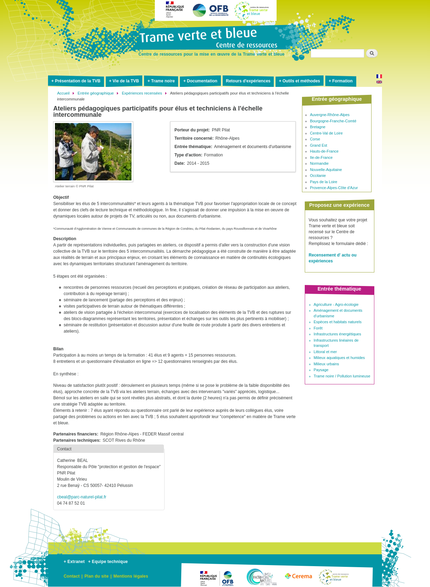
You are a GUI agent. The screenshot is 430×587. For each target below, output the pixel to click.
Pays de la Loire (323, 182)
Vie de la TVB (126, 81)
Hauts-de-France (324, 151)
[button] (93, 151)
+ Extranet (74, 561)
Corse (315, 139)
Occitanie (318, 175)
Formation (342, 81)
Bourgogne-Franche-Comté (333, 121)
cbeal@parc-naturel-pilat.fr (81, 497)
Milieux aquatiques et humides (339, 358)
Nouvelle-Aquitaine (326, 170)
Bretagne (317, 127)
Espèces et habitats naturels (338, 322)
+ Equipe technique (108, 561)
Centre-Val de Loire (326, 133)
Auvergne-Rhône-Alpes (330, 115)
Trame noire (163, 81)
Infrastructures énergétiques (337, 334)
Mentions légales (130, 576)
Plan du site (97, 576)
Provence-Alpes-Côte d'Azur (334, 188)
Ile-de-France (321, 157)
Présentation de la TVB (78, 81)
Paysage (321, 370)
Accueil (63, 93)
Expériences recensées (142, 93)
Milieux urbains (326, 364)
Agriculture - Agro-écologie (336, 304)
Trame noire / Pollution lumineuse (342, 376)
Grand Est (318, 145)
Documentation (202, 81)
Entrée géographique (96, 93)
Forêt (318, 328)
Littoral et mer (325, 352)
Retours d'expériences (248, 81)
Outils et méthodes (301, 81)
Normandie (319, 163)
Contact (72, 576)
